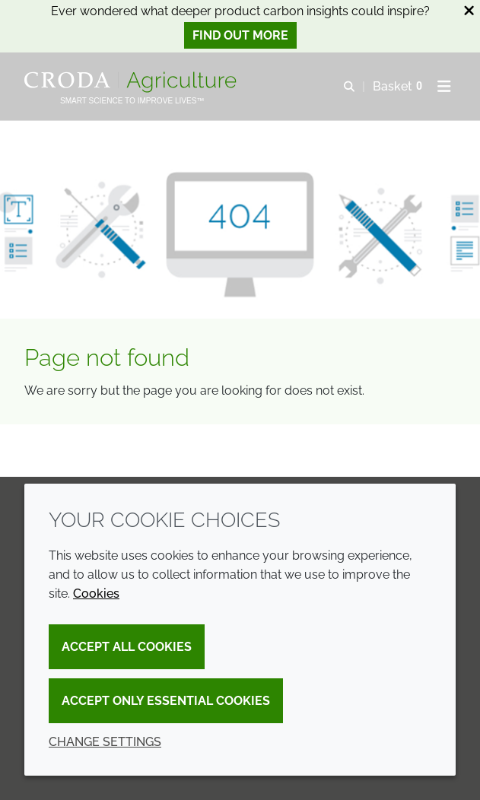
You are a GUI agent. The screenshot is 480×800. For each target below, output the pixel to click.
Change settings (105, 742)
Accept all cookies (127, 647)
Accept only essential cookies (166, 701)
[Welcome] (132, 82)
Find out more (240, 35)
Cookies (96, 593)
